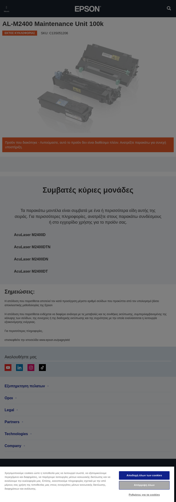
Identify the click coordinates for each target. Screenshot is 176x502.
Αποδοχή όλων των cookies (144, 475)
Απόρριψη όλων (144, 485)
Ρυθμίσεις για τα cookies (144, 494)
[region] (87, 484)
